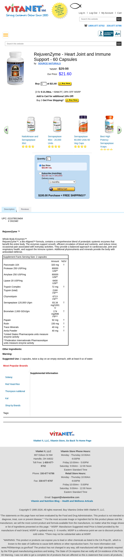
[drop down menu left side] (5, 35)
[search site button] (118, 44)
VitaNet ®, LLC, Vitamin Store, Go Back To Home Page (62, 440)
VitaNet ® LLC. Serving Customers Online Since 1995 (26, 10)
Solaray (8, 377)
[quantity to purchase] (43, 84)
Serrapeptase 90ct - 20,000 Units (55, 140)
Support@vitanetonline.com (65, 497)
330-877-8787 (46, 481)
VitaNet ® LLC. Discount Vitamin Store (62, 433)
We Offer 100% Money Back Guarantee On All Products (60, 11)
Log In (82, 13)
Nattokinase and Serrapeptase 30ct (30, 140)
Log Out (93, 13)
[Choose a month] (62, 182)
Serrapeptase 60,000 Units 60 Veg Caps (82, 140)
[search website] (63, 44)
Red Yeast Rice (12, 384)
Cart (119, 13)
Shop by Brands (13, 405)
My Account (107, 13)
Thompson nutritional (15, 391)
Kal (6, 398)
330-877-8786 (47, 473)
